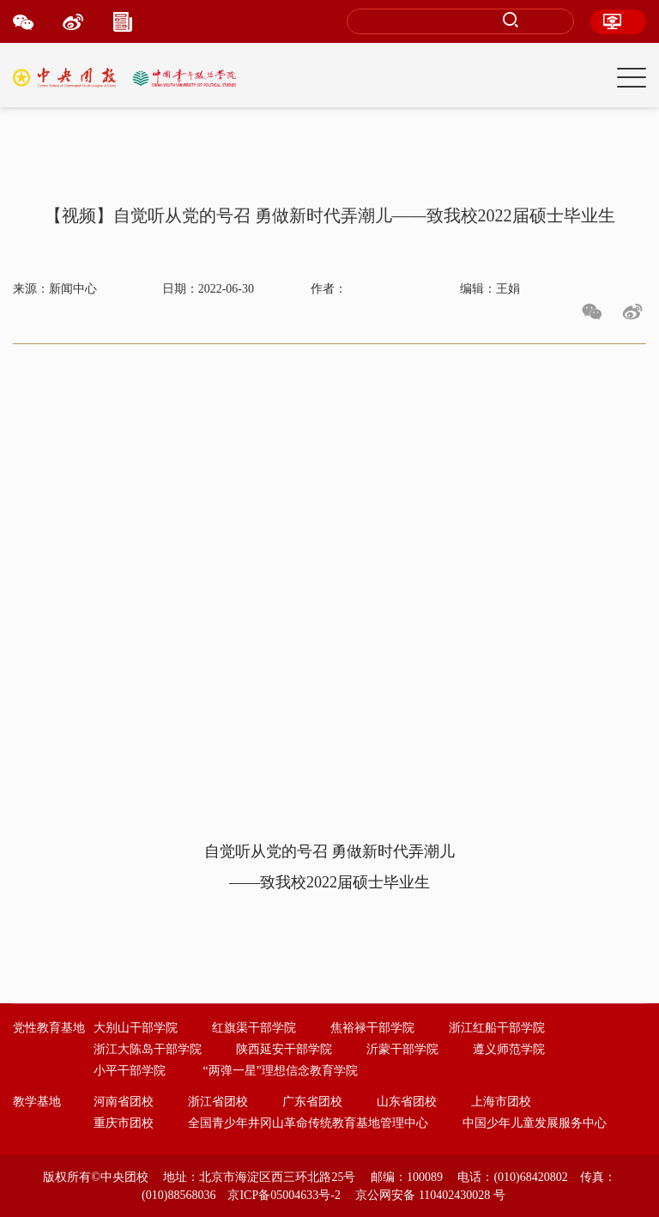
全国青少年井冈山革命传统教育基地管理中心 (308, 1123)
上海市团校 (501, 1101)
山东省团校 (407, 1101)
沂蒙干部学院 (402, 1049)
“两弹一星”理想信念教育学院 (280, 1070)
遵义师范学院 (509, 1049)
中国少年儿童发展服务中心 (535, 1123)
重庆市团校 (124, 1123)
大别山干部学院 (136, 1027)
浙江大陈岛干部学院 (148, 1049)
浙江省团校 (218, 1101)
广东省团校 (312, 1101)
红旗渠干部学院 (254, 1027)
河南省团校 (124, 1101)
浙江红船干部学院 (497, 1027)
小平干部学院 (130, 1070)
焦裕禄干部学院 (372, 1027)
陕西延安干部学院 (284, 1049)
